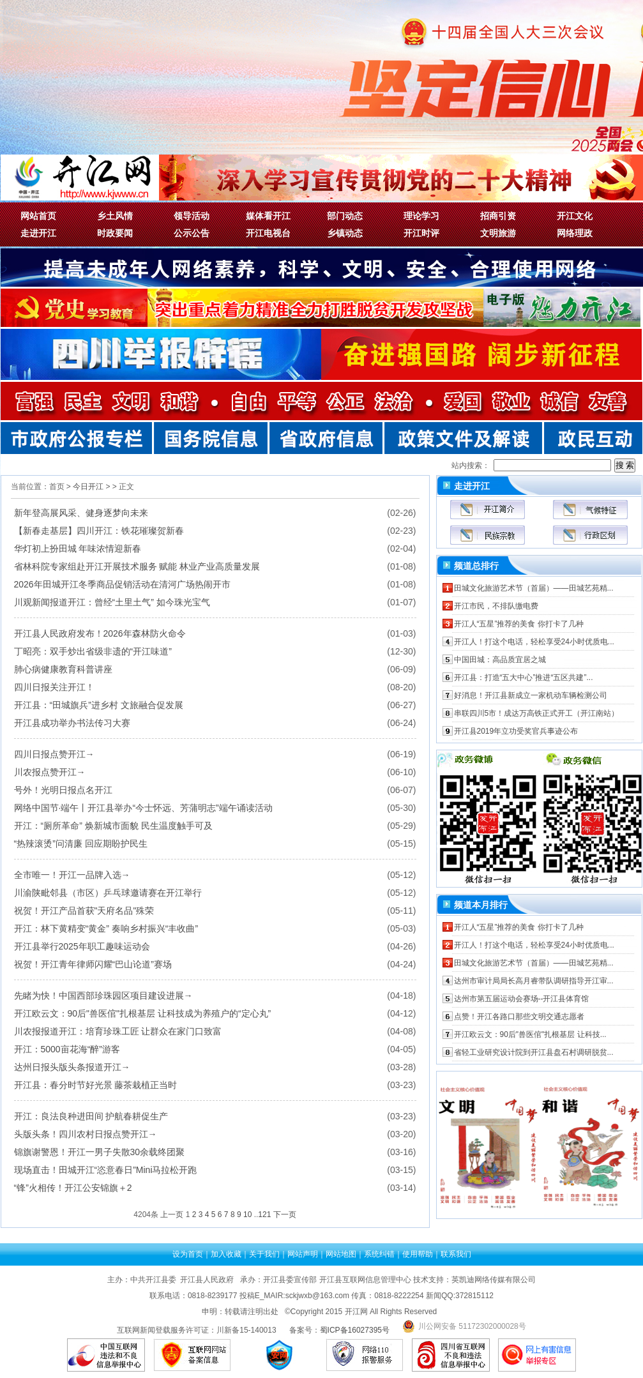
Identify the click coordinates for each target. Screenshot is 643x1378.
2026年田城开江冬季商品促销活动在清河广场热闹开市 (122, 584)
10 (247, 1214)
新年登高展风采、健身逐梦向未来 (81, 513)
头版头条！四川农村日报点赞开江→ (85, 1134)
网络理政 (575, 233)
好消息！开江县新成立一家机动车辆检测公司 (530, 695)
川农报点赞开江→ (50, 772)
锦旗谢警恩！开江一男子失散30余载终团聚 (99, 1152)
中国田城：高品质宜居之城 (500, 659)
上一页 (171, 1214)
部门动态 (345, 216)
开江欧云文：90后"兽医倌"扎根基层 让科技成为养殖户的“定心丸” (142, 1013)
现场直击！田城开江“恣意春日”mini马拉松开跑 (105, 1170)
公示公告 (191, 233)
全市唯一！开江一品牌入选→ (72, 875)
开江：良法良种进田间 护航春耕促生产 (91, 1116)
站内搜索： (470, 465)
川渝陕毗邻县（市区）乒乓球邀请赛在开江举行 (108, 893)
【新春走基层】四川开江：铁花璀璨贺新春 (99, 531)
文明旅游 (498, 233)
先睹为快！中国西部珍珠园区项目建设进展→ (103, 995)
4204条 (145, 1214)
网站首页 (38, 216)
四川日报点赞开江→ (54, 754)
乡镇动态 (345, 233)
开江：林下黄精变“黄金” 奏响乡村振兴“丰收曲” (106, 928)
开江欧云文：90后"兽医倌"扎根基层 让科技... (530, 1034)
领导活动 (191, 216)
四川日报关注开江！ (54, 687)
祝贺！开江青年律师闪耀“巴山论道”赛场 (93, 964)
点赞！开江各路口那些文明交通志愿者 (519, 1016)
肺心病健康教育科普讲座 (63, 669)
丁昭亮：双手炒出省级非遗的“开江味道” (93, 651)
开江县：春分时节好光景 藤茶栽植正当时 (96, 1085)
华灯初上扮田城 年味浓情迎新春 (78, 548)
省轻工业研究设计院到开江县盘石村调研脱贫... (534, 1052)
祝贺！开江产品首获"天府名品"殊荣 (84, 910)
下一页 (284, 1214)
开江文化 (575, 216)
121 (264, 1214)
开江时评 (421, 233)
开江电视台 (268, 233)
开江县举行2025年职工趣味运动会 (82, 946)
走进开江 (38, 233)
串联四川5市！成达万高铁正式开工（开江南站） (536, 713)
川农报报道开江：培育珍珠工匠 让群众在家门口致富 (118, 1031)
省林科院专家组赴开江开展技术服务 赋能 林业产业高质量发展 (137, 566)
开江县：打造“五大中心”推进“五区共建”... (523, 677)
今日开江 (88, 486)
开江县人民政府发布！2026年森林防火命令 (100, 633)
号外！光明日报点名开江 (63, 790)
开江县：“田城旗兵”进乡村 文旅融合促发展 (98, 705)
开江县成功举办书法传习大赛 (72, 723)
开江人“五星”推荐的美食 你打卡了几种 (519, 623)
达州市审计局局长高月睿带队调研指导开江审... (534, 980)
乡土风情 (115, 216)
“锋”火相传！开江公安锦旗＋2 (73, 1188)
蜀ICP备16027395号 (355, 1330)
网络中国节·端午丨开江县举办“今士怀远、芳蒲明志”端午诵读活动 (143, 808)
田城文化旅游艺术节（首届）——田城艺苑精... (534, 588)
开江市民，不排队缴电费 (496, 606)
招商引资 (498, 216)
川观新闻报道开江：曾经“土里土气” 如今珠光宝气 (112, 602)
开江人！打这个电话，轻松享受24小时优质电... (534, 641)
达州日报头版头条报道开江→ (72, 1067)
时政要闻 (115, 233)
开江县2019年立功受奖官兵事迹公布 (516, 731)
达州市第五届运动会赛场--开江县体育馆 (521, 998)
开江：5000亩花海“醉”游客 (67, 1049)
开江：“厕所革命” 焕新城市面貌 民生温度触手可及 (113, 826)
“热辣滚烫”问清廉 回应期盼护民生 (81, 843)
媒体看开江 (268, 216)
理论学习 (421, 216)
